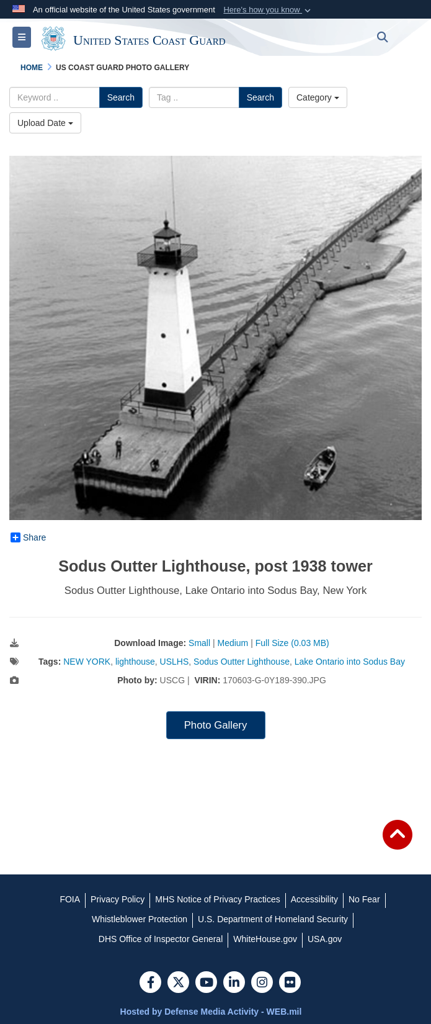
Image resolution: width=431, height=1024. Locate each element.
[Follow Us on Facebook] (150, 984)
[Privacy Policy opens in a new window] (117, 899)
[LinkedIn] (234, 984)
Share (28, 537)
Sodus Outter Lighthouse (241, 662)
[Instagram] (262, 984)
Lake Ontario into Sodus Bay (350, 662)
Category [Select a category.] (317, 97)
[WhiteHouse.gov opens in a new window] (265, 939)
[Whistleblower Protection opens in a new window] (139, 919)
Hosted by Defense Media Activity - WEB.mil (211, 1012)
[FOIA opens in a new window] (70, 899)
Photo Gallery (215, 725)
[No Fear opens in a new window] (364, 899)
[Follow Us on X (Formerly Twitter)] (178, 984)
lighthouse (135, 662)
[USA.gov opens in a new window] (325, 939)
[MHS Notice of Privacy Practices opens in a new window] (217, 899)
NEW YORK (86, 662)
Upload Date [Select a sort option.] (45, 123)
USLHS (174, 662)
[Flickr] (290, 984)
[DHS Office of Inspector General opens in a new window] (161, 939)
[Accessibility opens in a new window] (314, 899)
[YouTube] (206, 984)
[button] (268, 10)
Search (121, 97)
